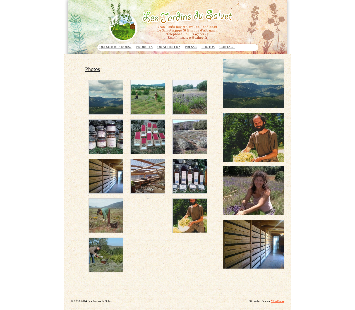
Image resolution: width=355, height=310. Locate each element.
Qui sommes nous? (115, 47)
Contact (227, 47)
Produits (144, 47)
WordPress (277, 301)
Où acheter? (168, 47)
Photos (208, 47)
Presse (191, 47)
